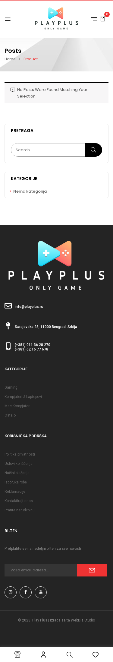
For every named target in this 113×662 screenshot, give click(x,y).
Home (10, 59)
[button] (102, 18)
